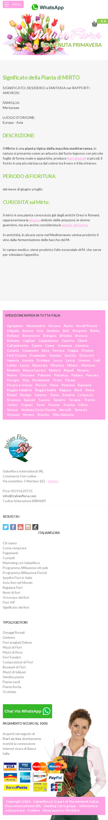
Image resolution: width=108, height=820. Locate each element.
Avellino (53, 331)
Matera (54, 370)
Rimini (12, 395)
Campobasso (48, 341)
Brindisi (66, 336)
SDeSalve (72, 810)
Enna (45, 350)
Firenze (87, 350)
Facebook (13, 527)
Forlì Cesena (16, 355)
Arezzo (27, 331)
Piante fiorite (12, 687)
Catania (13, 350)
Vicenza (13, 415)
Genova (55, 355)
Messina (57, 365)
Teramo (75, 400)
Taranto (59, 400)
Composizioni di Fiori (18, 662)
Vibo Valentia (63, 415)
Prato (57, 380)
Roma (90, 390)
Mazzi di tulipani (14, 672)
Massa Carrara (34, 370)
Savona (44, 400)
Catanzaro (30, 350)
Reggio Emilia (45, 390)
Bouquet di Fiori (14, 667)
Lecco (57, 360)
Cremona (65, 346)
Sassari (29, 400)
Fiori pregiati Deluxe (17, 642)
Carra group (66, 806)
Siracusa (13, 400)
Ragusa (65, 390)
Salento (53, 481)
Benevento (31, 336)
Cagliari (29, 341)
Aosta (68, 326)
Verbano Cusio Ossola (38, 410)
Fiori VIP (9, 602)
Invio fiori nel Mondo (18, 583)
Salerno (41, 395)
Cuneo (37, 346)
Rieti (78, 390)
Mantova (88, 365)
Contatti (9, 558)
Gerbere (9, 637)
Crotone (43, 360)
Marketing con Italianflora (21, 563)
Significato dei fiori (16, 607)
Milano (72, 365)
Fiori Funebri (12, 657)
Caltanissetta (17, 346)
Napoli (69, 370)
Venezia (81, 410)
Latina (12, 365)
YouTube (20, 527)
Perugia (13, 380)
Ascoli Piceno (86, 326)
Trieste (54, 405)
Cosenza (81, 346)
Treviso (69, 405)
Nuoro (12, 375)
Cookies (33, 810)
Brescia (81, 336)
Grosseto (86, 355)
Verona (28, 415)
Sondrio (68, 395)
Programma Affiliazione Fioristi (25, 573)
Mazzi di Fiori (12, 647)
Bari (66, 331)
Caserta (68, 341)
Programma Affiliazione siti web (25, 568)
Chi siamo (10, 543)
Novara (82, 370)
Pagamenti (10, 553)
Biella (94, 331)
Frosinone (38, 355)
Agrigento (15, 326)
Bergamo (80, 331)
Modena (13, 370)
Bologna (49, 336)
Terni (40, 405)
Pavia (54, 385)
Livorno (84, 360)
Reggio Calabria (19, 390)
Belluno (13, 336)
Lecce (70, 360)
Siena (54, 395)
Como (49, 346)
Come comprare (14, 548)
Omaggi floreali (14, 633)
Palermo (44, 375)
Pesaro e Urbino (19, 385)
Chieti (82, 341)
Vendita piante (13, 677)
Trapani (27, 405)
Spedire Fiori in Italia (17, 578)
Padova (77, 375)
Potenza (68, 385)
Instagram (28, 527)
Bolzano (13, 341)
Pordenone (41, 380)
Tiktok (35, 527)
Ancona (54, 326)
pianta (34, 220)
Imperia (13, 360)
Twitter (6, 527)
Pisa (25, 380)
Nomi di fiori (11, 592)
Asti (40, 331)
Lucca (24, 365)
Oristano (27, 375)
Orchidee (9, 692)
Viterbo (43, 415)
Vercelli (65, 410)
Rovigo (25, 395)
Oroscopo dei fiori (16, 597)
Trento (89, 400)
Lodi (97, 360)
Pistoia (41, 385)
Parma (70, 380)
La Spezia (85, 395)
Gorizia (70, 355)
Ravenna (84, 385)
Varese (12, 410)
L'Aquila (13, 331)
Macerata (39, 365)
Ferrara (58, 350)
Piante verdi (11, 682)
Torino (12, 405)
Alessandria (35, 326)
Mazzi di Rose (12, 652)
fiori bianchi (76, 158)
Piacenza (61, 375)
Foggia (73, 350)
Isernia (27, 360)
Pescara (92, 375)
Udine (83, 405)
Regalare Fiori (12, 588)
